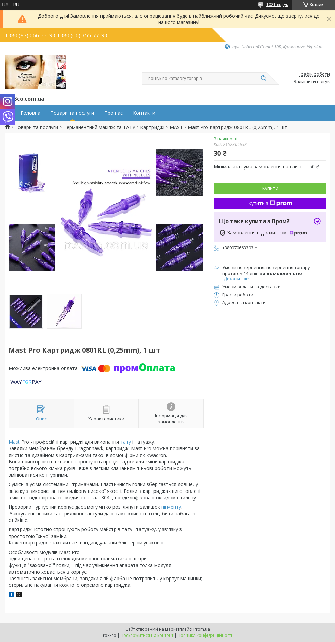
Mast (14, 442)
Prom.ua (201, 629)
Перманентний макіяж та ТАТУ (99, 127)
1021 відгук (277, 5)
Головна (30, 113)
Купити (270, 188)
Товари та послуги (72, 113)
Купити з (270, 203)
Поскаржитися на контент (147, 635)
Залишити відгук (312, 81)
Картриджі (152, 127)
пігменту (171, 506)
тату (125, 442)
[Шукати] (263, 78)
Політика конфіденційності (205, 635)
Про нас (113, 113)
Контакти (144, 113)
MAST (176, 127)
